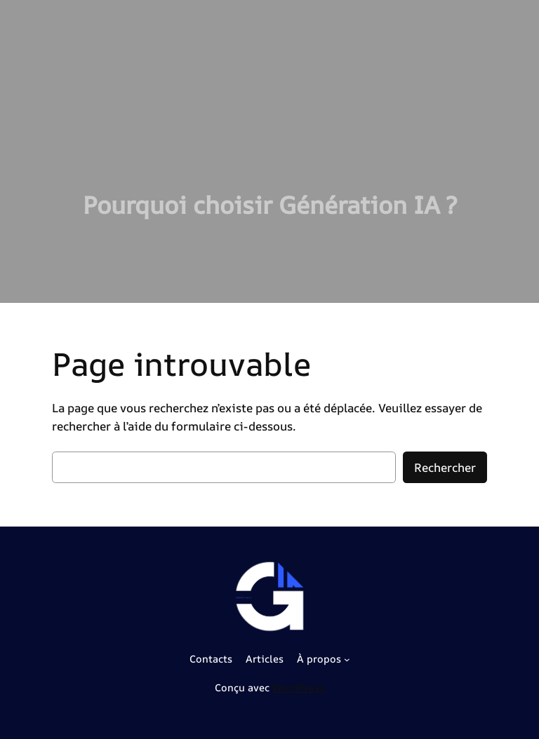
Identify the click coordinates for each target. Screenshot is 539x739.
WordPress (298, 687)
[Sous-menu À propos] (347, 659)
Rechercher (445, 467)
